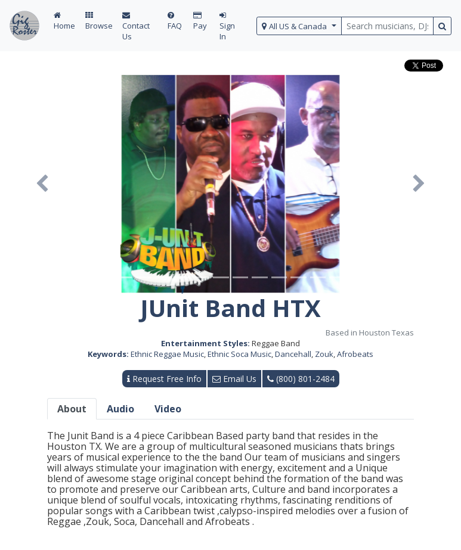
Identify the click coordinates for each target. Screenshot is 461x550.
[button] (42, 184)
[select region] (299, 26)
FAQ (175, 21)
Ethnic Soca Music (239, 354)
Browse (99, 21)
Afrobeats (355, 354)
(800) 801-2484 (301, 378)
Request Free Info (164, 378)
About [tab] (71, 408)
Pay (200, 21)
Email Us (234, 378)
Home (64, 21)
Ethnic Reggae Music (167, 354)
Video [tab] (167, 408)
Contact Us (136, 26)
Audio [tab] (120, 408)
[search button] (442, 26)
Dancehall (293, 354)
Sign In (227, 26)
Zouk (324, 354)
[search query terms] (387, 26)
